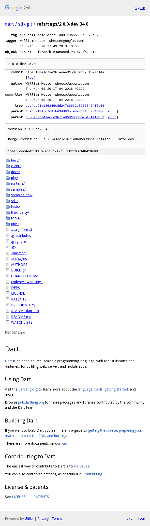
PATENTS (19, 299)
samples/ (18, 189)
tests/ (15, 206)
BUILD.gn (18, 270)
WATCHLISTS (21, 322)
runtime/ (18, 183)
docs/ (15, 171)
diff (112, 111)
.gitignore (18, 241)
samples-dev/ (21, 195)
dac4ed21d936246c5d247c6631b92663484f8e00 (65, 105)
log (30, 77)
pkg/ (14, 177)
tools (98, 389)
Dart (8, 361)
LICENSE (18, 293)
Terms (57, 518)
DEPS (15, 287)
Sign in (140, 7)
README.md (21, 316)
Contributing (92, 474)
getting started (116, 389)
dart (9, 24)
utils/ (15, 224)
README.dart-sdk (25, 310)
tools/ (15, 218)
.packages (19, 258)
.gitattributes (21, 235)
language (85, 389)
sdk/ (14, 200)
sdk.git (25, 24)
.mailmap (18, 253)
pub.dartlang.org (31, 402)
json (141, 518)
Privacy (43, 518)
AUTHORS (19, 264)
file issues (81, 466)
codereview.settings (27, 281)
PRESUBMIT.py (23, 305)
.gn (13, 247)
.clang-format (21, 229)
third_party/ (20, 212)
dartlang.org (28, 389)
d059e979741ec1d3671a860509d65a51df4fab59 (65, 117)
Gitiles (29, 518)
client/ (16, 166)
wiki (64, 443)
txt (129, 518)
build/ (15, 160)
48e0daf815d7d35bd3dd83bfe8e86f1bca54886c (65, 111)
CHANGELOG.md (24, 276)
